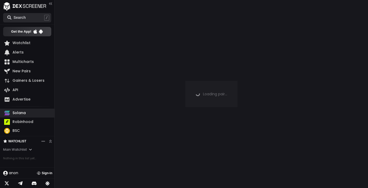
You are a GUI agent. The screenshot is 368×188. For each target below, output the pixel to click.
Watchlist (14, 141)
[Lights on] (47, 183)
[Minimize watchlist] (43, 141)
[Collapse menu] (50, 3)
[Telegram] (20, 183)
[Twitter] (7, 183)
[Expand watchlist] (50, 141)
